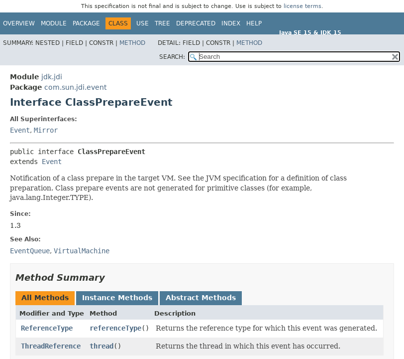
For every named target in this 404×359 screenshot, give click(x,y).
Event (20, 130)
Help (254, 23)
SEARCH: (172, 56)
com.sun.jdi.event (75, 87)
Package (86, 23)
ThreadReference (51, 346)
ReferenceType (47, 328)
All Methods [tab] (45, 298)
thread (101, 346)
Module (54, 23)
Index (230, 23)
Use (142, 23)
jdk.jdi (51, 77)
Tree (162, 23)
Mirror (46, 130)
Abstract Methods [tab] (201, 298)
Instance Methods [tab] (117, 298)
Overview (19, 23)
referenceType (115, 328)
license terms (302, 6)
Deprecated (195, 23)
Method (132, 42)
